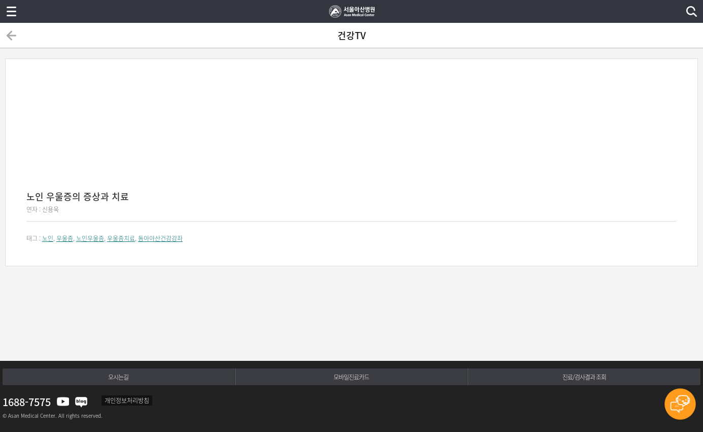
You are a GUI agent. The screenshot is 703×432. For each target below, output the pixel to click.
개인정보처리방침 (127, 400)
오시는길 (118, 377)
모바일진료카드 (351, 377)
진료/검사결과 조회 (584, 377)
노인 (47, 238)
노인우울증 (90, 238)
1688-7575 (27, 401)
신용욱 (50, 209)
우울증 (64, 238)
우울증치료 (121, 238)
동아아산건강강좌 (160, 238)
